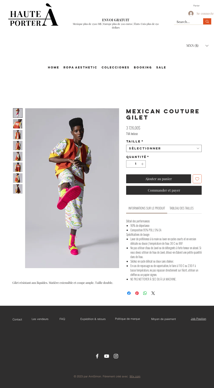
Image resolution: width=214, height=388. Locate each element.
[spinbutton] (135, 164)
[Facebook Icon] (97, 356)
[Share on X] (153, 293)
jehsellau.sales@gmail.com (119, 384)
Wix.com (135, 376)
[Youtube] (107, 356)
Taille (135, 141)
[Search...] (185, 22)
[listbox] (197, 45)
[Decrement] (129, 164)
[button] (198, 5)
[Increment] (142, 164)
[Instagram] (116, 356)
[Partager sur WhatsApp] (145, 293)
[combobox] (164, 148)
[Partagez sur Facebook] (128, 293)
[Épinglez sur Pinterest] (137, 293)
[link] (146, 208)
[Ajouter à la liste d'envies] (197, 178)
